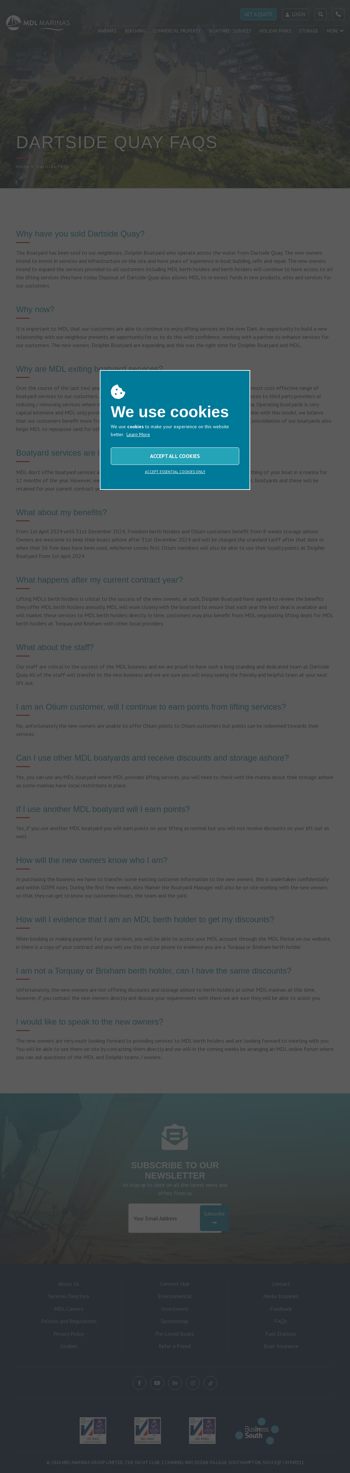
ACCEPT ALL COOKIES (175, 456)
